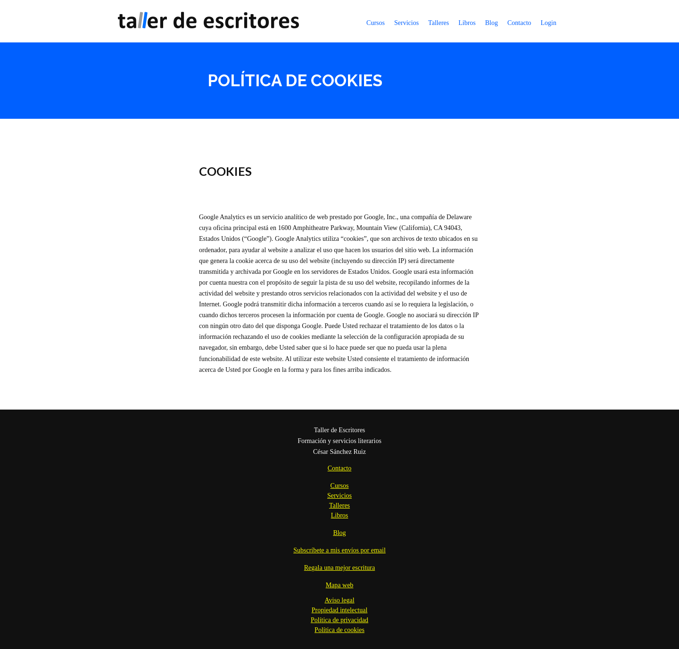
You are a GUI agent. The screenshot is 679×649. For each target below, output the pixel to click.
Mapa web (340, 585)
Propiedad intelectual (340, 610)
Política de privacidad (339, 620)
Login (548, 22)
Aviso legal (339, 600)
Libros (467, 22)
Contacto (519, 22)
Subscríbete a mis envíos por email (339, 550)
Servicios (406, 22)
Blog (491, 22)
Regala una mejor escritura (339, 567)
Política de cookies (339, 629)
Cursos (375, 22)
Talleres (438, 22)
